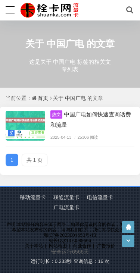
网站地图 (58, 245)
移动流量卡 (33, 197)
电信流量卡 (100, 197)
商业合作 (82, 245)
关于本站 (34, 245)
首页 (43, 97)
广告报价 (106, 245)
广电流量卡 (66, 207)
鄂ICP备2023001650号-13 (70, 235)
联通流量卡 (66, 197)
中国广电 (65, 43)
